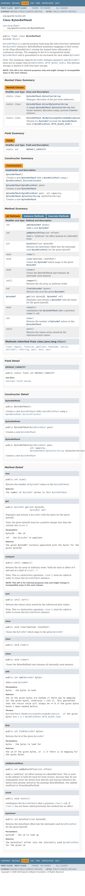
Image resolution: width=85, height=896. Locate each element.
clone (9, 347)
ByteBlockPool (30, 185)
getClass (41, 347)
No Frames (46, 8)
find (28, 288)
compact (30, 280)
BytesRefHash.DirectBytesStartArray (47, 104)
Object (16, 39)
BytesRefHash (13, 174)
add (28, 225)
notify (64, 347)
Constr (29, 12)
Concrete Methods (58, 216)
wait (33, 349)
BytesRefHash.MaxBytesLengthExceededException (53, 118)
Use (32, 3)
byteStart (32, 243)
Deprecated (47, 3)
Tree (38, 3)
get (28, 296)
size (28, 318)
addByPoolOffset (35, 233)
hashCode (53, 347)
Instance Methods (34, 216)
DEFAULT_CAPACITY (36, 149)
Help (57, 3)
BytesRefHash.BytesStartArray (43, 96)
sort (28, 329)
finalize (29, 347)
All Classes (62, 8)
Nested (13, 12)
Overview (5, 3)
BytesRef (36, 225)
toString (24, 349)
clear (29, 254)
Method (38, 12)
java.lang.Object (11, 25)
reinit (30, 307)
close (29, 270)
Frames (35, 8)
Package (16, 3)
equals (18, 347)
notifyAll (11, 349)
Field (21, 12)
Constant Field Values (18, 381)
